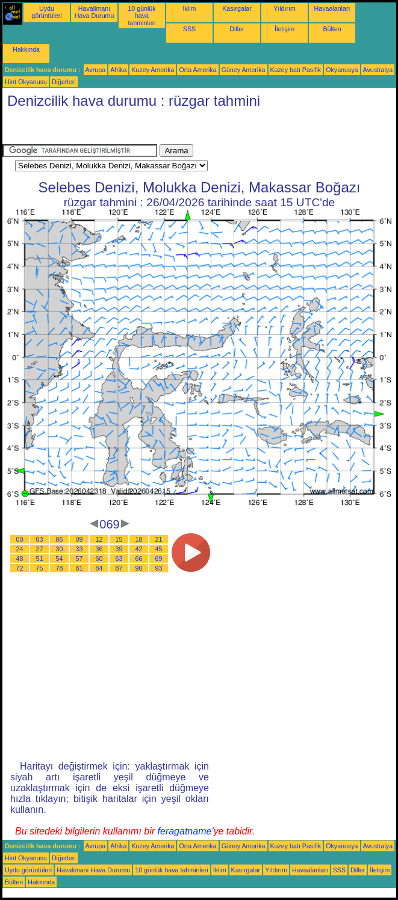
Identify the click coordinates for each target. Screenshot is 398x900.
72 (19, 568)
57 (79, 558)
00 (19, 539)
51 (39, 558)
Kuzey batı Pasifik (296, 69)
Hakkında (26, 49)
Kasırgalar (237, 8)
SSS (189, 28)
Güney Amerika (244, 69)
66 (139, 558)
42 (139, 549)
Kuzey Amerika (152, 69)
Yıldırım (284, 8)
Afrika (118, 69)
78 (59, 568)
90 (139, 568)
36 (99, 549)
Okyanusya (342, 69)
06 (59, 539)
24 (19, 549)
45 (159, 549)
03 (39, 539)
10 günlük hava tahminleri (141, 15)
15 (119, 539)
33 (79, 549)
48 (19, 558)
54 (59, 558)
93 (159, 568)
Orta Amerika (197, 69)
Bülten (332, 28)
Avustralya (378, 69)
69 (159, 558)
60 (99, 558)
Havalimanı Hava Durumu (94, 12)
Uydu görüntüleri (46, 12)
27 (39, 549)
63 (119, 558)
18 (139, 539)
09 (79, 539)
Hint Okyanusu (26, 81)
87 (119, 568)
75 (39, 568)
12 (99, 539)
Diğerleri (64, 81)
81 (79, 568)
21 (159, 539)
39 (119, 549)
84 (99, 568)
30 (59, 549)
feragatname (185, 831)
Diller (236, 28)
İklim (189, 8)
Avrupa (96, 69)
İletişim (284, 28)
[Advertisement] (98, 129)
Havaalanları (332, 8)
